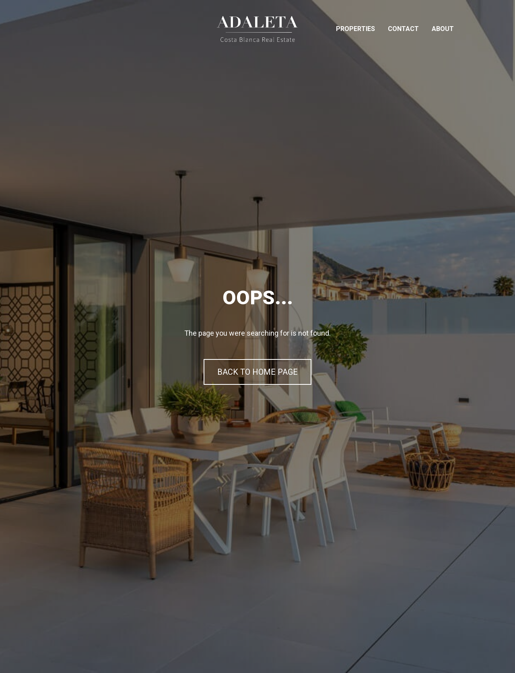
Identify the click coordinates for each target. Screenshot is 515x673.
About (443, 29)
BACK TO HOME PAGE (257, 372)
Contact (403, 29)
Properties (355, 29)
